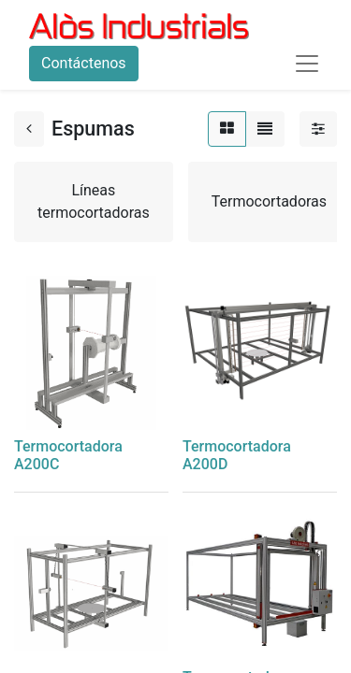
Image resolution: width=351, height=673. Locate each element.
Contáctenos (83, 63)
